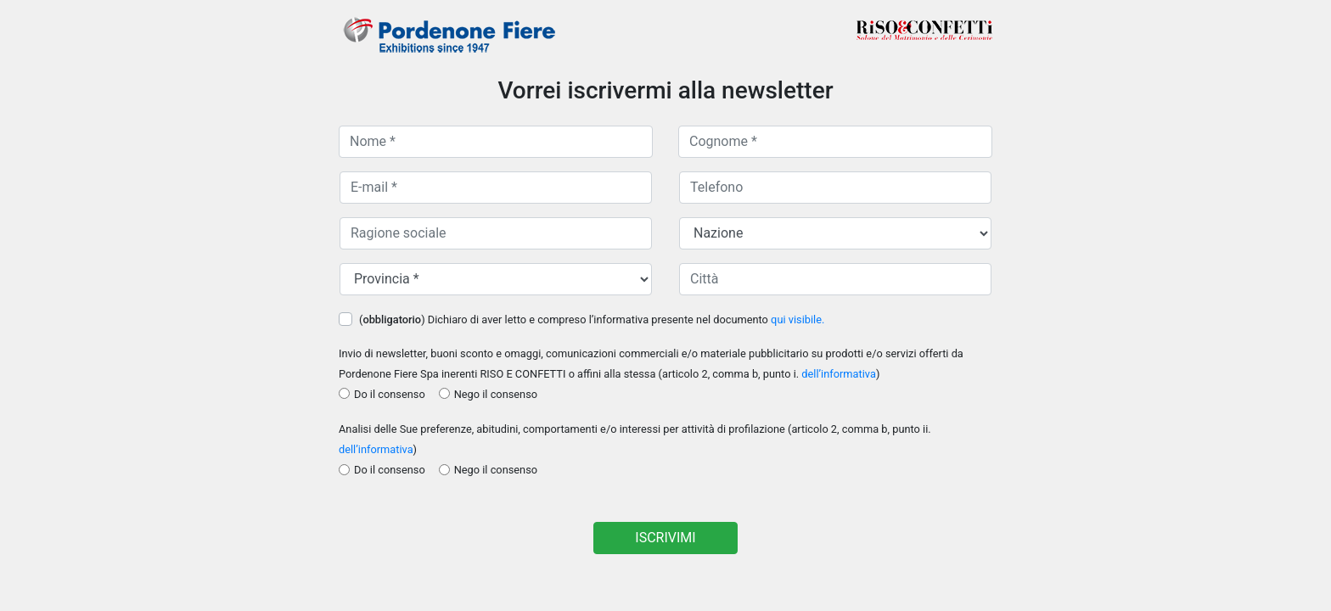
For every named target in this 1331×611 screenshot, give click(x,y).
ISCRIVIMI (665, 538)
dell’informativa (838, 373)
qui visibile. (797, 319)
